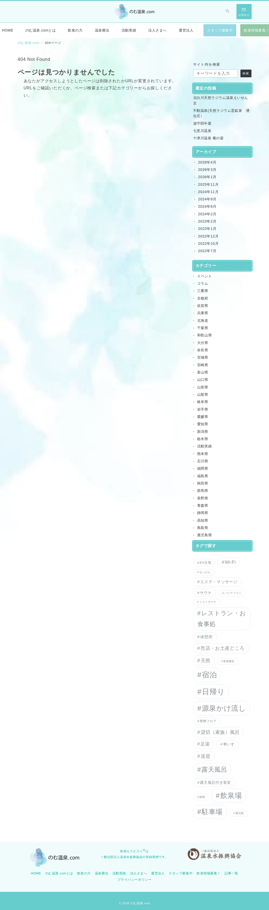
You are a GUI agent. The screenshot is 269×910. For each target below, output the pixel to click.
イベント (204, 276)
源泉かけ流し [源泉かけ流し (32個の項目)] (224, 708)
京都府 (202, 298)
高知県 (202, 520)
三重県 (202, 291)
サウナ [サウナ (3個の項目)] (206, 593)
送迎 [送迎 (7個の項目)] (206, 756)
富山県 (202, 372)
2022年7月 (207, 251)
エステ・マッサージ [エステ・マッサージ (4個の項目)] (218, 581)
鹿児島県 (204, 535)
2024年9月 (207, 199)
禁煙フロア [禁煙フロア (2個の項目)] (208, 721)
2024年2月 (207, 214)
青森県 (202, 505)
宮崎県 (202, 365)
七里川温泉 (202, 131)
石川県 (202, 461)
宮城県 (202, 357)
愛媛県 (202, 417)
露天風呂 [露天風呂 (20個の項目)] (214, 769)
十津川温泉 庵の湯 (208, 138)
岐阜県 (202, 402)
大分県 (202, 343)
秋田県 (202, 483)
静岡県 (202, 513)
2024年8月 (207, 206)
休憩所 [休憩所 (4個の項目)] (206, 636)
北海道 (202, 320)
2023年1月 (207, 229)
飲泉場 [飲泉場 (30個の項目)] (231, 795)
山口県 (202, 380)
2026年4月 (207, 162)
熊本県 (202, 454)
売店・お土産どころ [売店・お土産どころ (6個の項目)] (222, 648)
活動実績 (204, 446)
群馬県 (202, 491)
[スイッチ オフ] (227, 11)
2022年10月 (208, 244)
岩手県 (202, 409)
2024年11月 (208, 192)
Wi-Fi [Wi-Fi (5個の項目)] (230, 562)
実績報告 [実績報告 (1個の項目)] (228, 661)
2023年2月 (207, 221)
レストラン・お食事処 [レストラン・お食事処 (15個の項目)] (221, 618)
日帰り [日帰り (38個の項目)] (213, 691)
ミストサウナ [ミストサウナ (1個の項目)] (207, 601)
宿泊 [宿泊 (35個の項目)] (209, 675)
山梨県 (202, 394)
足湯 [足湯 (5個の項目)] (205, 743)
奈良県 (202, 350)
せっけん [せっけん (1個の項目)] (205, 572)
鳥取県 (202, 528)
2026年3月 (207, 170)
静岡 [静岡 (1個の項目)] (202, 796)
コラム (202, 283)
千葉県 (202, 328)
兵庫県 (202, 313)
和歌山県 (204, 335)
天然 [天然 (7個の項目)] (206, 660)
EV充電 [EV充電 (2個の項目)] (205, 563)
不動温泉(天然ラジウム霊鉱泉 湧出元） (221, 113)
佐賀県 (202, 306)
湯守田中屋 (202, 123)
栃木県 (202, 439)
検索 (246, 73)
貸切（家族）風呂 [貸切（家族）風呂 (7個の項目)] (220, 732)
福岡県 (202, 468)
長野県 (202, 498)
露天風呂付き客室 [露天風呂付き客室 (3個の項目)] (215, 782)
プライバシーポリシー (134, 879)
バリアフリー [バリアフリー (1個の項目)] (232, 593)
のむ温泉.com (140, 903)
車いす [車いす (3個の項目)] (229, 744)
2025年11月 (208, 184)
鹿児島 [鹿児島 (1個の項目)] (239, 813)
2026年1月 (207, 177)
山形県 (202, 387)
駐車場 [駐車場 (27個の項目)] (212, 812)
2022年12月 (208, 236)
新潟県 (202, 432)
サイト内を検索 (206, 64)
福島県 (202, 476)
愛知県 (202, 424)
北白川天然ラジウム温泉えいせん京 (220, 100)
